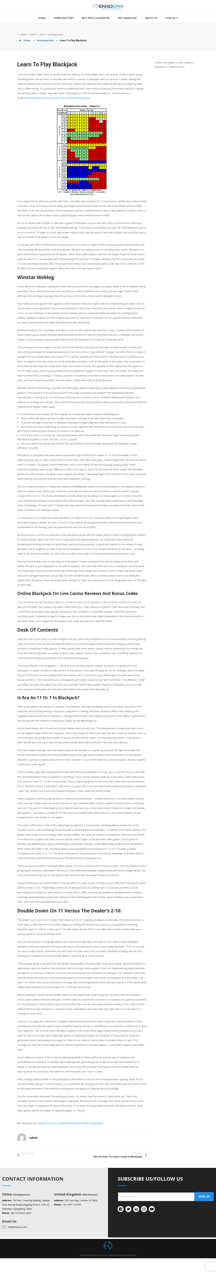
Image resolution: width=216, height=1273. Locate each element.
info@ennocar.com (17, 1226)
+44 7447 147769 (71, 1204)
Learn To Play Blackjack (73, 40)
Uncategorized (55, 34)
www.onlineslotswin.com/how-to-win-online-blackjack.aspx (57, 98)
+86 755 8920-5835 (20, 1212)
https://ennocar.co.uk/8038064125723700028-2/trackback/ (71, 1123)
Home (24, 40)
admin (23, 34)
